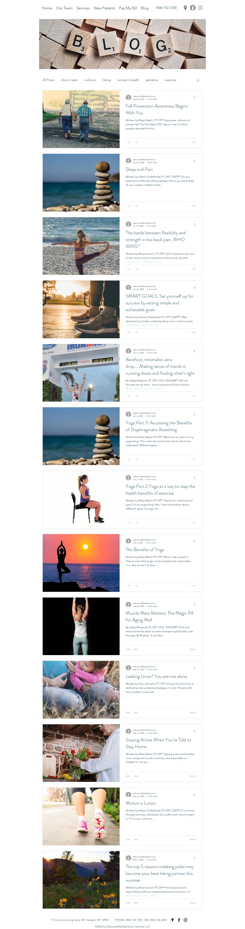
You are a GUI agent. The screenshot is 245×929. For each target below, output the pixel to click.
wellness (90, 80)
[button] (198, 80)
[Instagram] (200, 8)
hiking (107, 80)
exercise (170, 80)
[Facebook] (193, 8)
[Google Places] (185, 8)
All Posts (48, 80)
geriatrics (152, 80)
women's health (128, 80)
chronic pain (69, 80)
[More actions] (196, 97)
